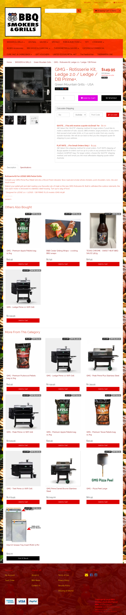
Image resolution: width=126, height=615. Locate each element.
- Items (105, 11)
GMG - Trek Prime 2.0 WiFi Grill (19, 488)
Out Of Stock (23, 558)
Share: (62, 89)
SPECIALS (55, 42)
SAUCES (44, 42)
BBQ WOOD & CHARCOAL (38, 48)
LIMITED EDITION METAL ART (64, 54)
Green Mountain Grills (42, 62)
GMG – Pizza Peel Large (96, 488)
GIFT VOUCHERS (42, 54)
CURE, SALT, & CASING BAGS (19, 54)
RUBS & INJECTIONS (72, 42)
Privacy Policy (63, 580)
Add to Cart (88, 98)
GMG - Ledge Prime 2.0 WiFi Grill (20, 307)
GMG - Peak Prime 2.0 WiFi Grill (20, 432)
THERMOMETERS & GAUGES (66, 48)
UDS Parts (32, 42)
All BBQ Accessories (15, 48)
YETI (87, 42)
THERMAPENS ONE (105, 54)
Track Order (9, 580)
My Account (10, 575)
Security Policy (64, 586)
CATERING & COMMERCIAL (94, 48)
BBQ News (87, 2)
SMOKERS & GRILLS (16, 42)
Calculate (112, 115)
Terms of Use (63, 575)
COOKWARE (98, 42)
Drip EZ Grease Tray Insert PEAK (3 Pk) (23, 545)
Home (9, 62)
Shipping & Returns (66, 591)
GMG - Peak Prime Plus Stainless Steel (102, 376)
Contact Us (107, 2)
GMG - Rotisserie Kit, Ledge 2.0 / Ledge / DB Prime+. (75, 62)
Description (11, 167)
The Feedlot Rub (87, 54)
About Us (97, 2)
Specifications (25, 167)
